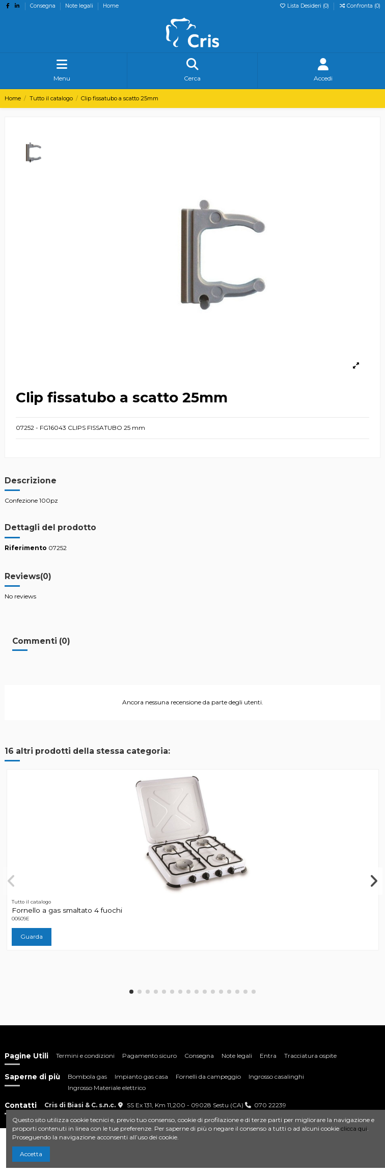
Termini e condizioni (85, 1055)
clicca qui (354, 1128)
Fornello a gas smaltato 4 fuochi (67, 910)
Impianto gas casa (141, 1076)
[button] (131, 992)
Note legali (80, 6)
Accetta (31, 1154)
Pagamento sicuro (149, 1055)
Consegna (43, 6)
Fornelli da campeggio (208, 1076)
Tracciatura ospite (310, 1055)
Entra (268, 1055)
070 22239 (270, 1105)
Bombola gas (87, 1076)
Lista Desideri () (305, 6)
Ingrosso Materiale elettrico (107, 1087)
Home (111, 6)
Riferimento (26, 548)
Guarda (31, 936)
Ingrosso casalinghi (276, 1076)
